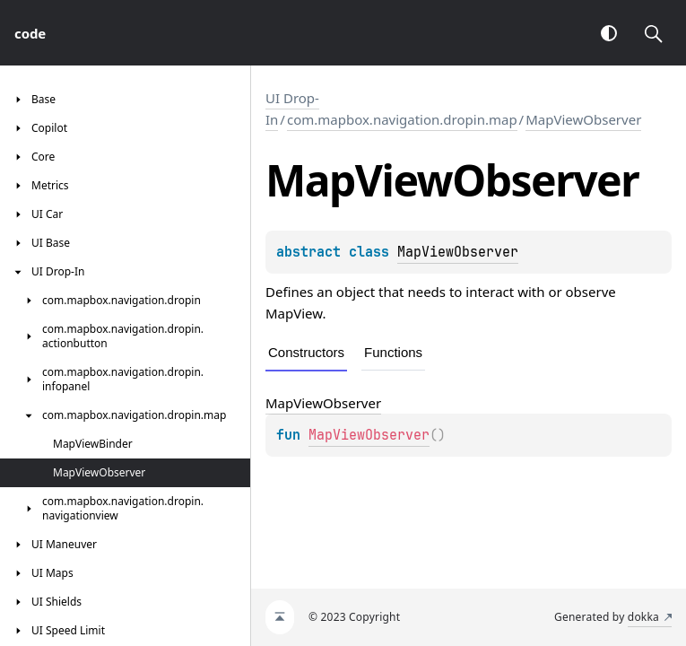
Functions (393, 352)
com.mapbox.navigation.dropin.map (402, 119)
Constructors (306, 352)
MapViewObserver (583, 119)
